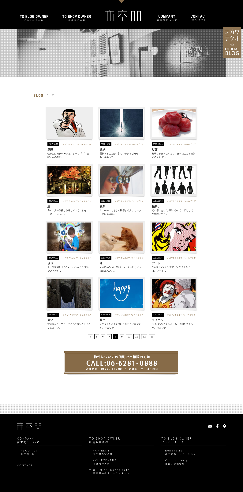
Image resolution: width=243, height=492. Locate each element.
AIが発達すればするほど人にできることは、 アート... (173, 247)
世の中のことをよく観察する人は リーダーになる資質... (121, 190)
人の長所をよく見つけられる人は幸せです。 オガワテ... (121, 303)
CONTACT (25, 465)
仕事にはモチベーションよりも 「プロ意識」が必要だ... (69, 133)
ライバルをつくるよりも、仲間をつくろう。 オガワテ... (173, 303)
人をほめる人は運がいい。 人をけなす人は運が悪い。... (121, 247)
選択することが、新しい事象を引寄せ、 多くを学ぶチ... (121, 133)
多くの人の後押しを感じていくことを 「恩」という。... (69, 190)
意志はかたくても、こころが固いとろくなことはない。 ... (69, 303)
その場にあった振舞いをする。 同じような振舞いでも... (173, 190)
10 (129, 336)
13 (152, 336)
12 (144, 336)
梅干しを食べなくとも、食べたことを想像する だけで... (173, 133)
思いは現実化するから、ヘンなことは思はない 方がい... (69, 247)
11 (136, 336)
